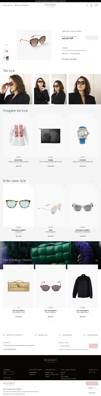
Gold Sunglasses (51, 232)
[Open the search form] (87, 5)
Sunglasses (79, 16)
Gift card (70, 10)
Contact (47, 376)
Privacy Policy (85, 349)
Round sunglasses (50, 312)
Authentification (33, 372)
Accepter (92, 383)
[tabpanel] (34, 36)
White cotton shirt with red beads (19, 161)
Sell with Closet (49, 372)
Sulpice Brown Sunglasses (83, 232)
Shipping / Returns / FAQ (51, 374)
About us (63, 372)
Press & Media (64, 376)
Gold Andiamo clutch (18, 312)
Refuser (92, 388)
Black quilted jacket (83, 312)
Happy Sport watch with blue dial (83, 161)
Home (64, 10)
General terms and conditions (68, 378)
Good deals (57, 10)
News (29, 10)
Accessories (73, 16)
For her (67, 16)
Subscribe (93, 346)
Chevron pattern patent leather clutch (50, 161)
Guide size (32, 374)
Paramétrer (92, 393)
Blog (62, 374)
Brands (50, 10)
